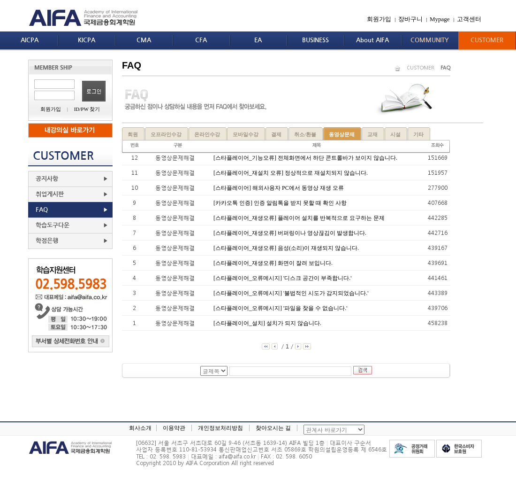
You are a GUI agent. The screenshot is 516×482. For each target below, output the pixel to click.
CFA (201, 40)
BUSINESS (315, 40)
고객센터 (469, 19)
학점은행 (47, 241)
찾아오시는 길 (273, 428)
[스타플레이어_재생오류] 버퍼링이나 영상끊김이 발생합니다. (289, 233)
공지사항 (47, 179)
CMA (144, 40)
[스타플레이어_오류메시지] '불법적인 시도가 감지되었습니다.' (290, 293)
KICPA (86, 40)
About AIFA (372, 40)
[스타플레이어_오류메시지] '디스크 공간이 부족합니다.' (282, 278)
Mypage (440, 19)
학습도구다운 (52, 225)
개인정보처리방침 (220, 428)
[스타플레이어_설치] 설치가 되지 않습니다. (267, 323)
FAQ (42, 210)
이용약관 (174, 428)
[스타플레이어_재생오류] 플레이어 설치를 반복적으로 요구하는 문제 (299, 218)
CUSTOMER (486, 40)
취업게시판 (50, 194)
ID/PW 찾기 (87, 109)
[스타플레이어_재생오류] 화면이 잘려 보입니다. (273, 263)
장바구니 (410, 19)
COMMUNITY (429, 40)
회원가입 (379, 19)
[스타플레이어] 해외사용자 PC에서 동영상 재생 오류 (278, 188)
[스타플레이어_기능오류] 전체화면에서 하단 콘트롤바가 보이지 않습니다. (305, 158)
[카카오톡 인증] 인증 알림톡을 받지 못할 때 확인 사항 (280, 203)
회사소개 (140, 428)
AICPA (29, 40)
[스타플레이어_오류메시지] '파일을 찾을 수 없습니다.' (280, 308)
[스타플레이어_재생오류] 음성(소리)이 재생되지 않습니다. (286, 248)
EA (258, 40)
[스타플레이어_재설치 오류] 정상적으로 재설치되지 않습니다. (290, 173)
